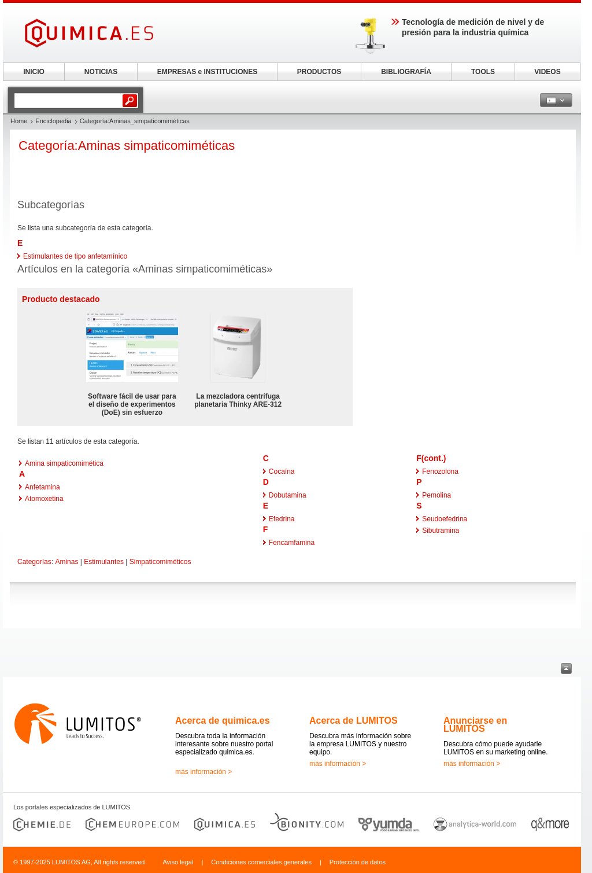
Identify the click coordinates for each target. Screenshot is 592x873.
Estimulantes (104, 562)
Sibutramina (440, 530)
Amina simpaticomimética (64, 463)
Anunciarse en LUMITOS (475, 725)
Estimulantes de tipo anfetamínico (75, 256)
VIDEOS (547, 72)
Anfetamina (42, 487)
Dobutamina (287, 495)
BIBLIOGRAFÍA (406, 72)
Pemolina (436, 495)
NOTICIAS (100, 72)
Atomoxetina (44, 499)
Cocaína (282, 471)
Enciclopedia (53, 120)
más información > (203, 772)
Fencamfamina (291, 543)
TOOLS (483, 72)
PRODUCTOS (319, 72)
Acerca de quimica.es (222, 720)
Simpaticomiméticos (160, 562)
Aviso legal (177, 862)
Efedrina (282, 519)
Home (18, 120)
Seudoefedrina (444, 519)
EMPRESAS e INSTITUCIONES (207, 72)
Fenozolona (440, 471)
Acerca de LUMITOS (353, 720)
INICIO (34, 72)
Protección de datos (358, 862)
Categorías (34, 562)
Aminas (66, 562)
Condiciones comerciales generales (261, 862)
